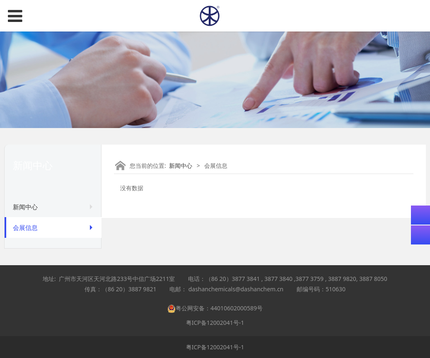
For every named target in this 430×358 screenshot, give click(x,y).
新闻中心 (25, 207)
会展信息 (25, 227)
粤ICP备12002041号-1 (215, 323)
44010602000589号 (236, 308)
